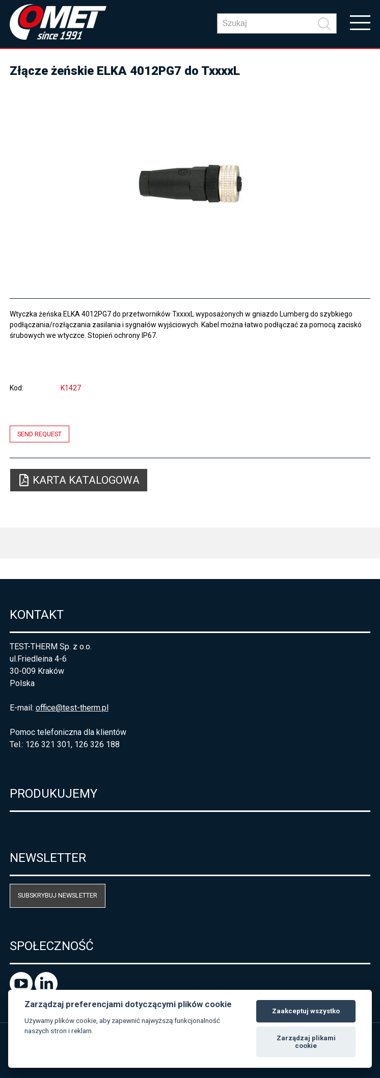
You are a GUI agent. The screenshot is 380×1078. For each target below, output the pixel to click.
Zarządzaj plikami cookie (306, 1042)
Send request (39, 434)
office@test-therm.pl (72, 708)
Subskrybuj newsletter (57, 895)
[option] (190, 183)
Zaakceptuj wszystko (306, 1011)
